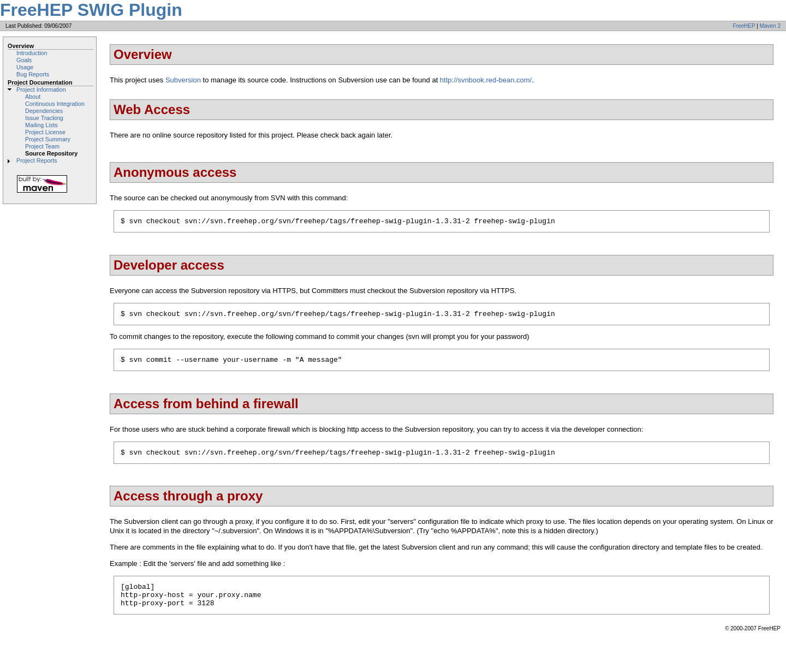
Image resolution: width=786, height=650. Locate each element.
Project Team (42, 146)
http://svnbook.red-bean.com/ (486, 80)
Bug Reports (32, 74)
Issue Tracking (44, 118)
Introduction (31, 53)
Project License (45, 132)
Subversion (183, 80)
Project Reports (36, 160)
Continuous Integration (55, 103)
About (32, 96)
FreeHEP (744, 26)
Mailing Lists (41, 125)
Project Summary (47, 139)
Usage (24, 67)
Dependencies (44, 111)
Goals (24, 60)
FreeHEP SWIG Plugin (91, 10)
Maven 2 (770, 26)
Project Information (41, 89)
